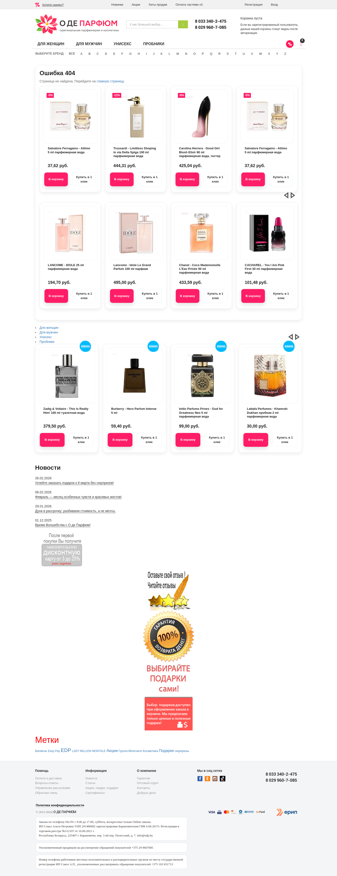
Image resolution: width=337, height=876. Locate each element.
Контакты (143, 788)
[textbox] (152, 24)
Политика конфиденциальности (60, 805)
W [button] (260, 53)
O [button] (194, 53)
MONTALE (99, 751)
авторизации (249, 33)
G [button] (130, 53)
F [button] (122, 53)
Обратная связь (46, 793)
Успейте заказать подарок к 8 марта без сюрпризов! (74, 483)
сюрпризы (182, 751)
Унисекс (122, 44)
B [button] (89, 53)
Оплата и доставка (48, 778)
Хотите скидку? (53, 5)
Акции (136, 4)
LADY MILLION (81, 751)
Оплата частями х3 (189, 4)
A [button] (82, 53)
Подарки (166, 751)
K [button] (162, 53)
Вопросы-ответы (46, 783)
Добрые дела (146, 793)
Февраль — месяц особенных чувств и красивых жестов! (78, 497)
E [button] (114, 53)
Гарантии (143, 778)
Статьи (90, 783)
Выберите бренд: (49, 53)
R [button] (219, 53)
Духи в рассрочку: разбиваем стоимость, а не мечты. (75, 511)
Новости (91, 778)
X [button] (269, 53)
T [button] (236, 53)
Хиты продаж (158, 4)
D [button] (106, 53)
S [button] (228, 53)
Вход (274, 4)
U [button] (244, 53)
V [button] (252, 53)
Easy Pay (54, 751)
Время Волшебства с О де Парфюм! (63, 525)
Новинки (117, 4)
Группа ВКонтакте (130, 751)
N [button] (186, 53)
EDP (66, 750)
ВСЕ (72, 53)
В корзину (56, 179)
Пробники (153, 44)
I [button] (146, 53)
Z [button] (285, 53)
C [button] (98, 53)
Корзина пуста (251, 18)
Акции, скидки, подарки (101, 788)
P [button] (203, 53)
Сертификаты (95, 793)
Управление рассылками (52, 788)
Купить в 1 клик (84, 179)
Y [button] (277, 53)
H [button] (139, 53)
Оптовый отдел (147, 783)
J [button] (154, 53)
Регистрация (254, 4)
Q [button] (211, 53)
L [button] (169, 53)
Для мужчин (89, 44)
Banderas (41, 751)
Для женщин (50, 44)
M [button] (177, 53)
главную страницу (110, 81)
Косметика (150, 751)
